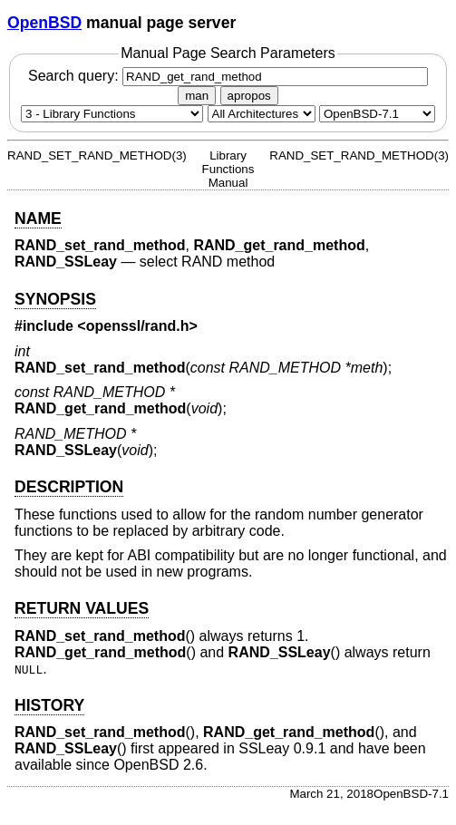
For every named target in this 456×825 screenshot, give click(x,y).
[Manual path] (377, 113)
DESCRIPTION (69, 487)
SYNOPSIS (55, 299)
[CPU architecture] (261, 113)
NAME (38, 218)
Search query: (228, 75)
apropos (249, 95)
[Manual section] (112, 113)
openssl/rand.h (137, 326)
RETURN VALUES (82, 608)
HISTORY (49, 705)
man (197, 95)
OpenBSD (44, 23)
